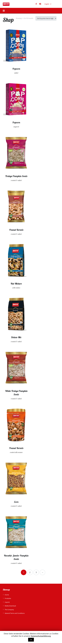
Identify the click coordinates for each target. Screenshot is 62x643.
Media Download (10, 606)
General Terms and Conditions (15, 613)
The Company (9, 610)
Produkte (8, 598)
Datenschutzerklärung (41, 636)
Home (7, 595)
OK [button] (31, 640)
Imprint (7, 602)
